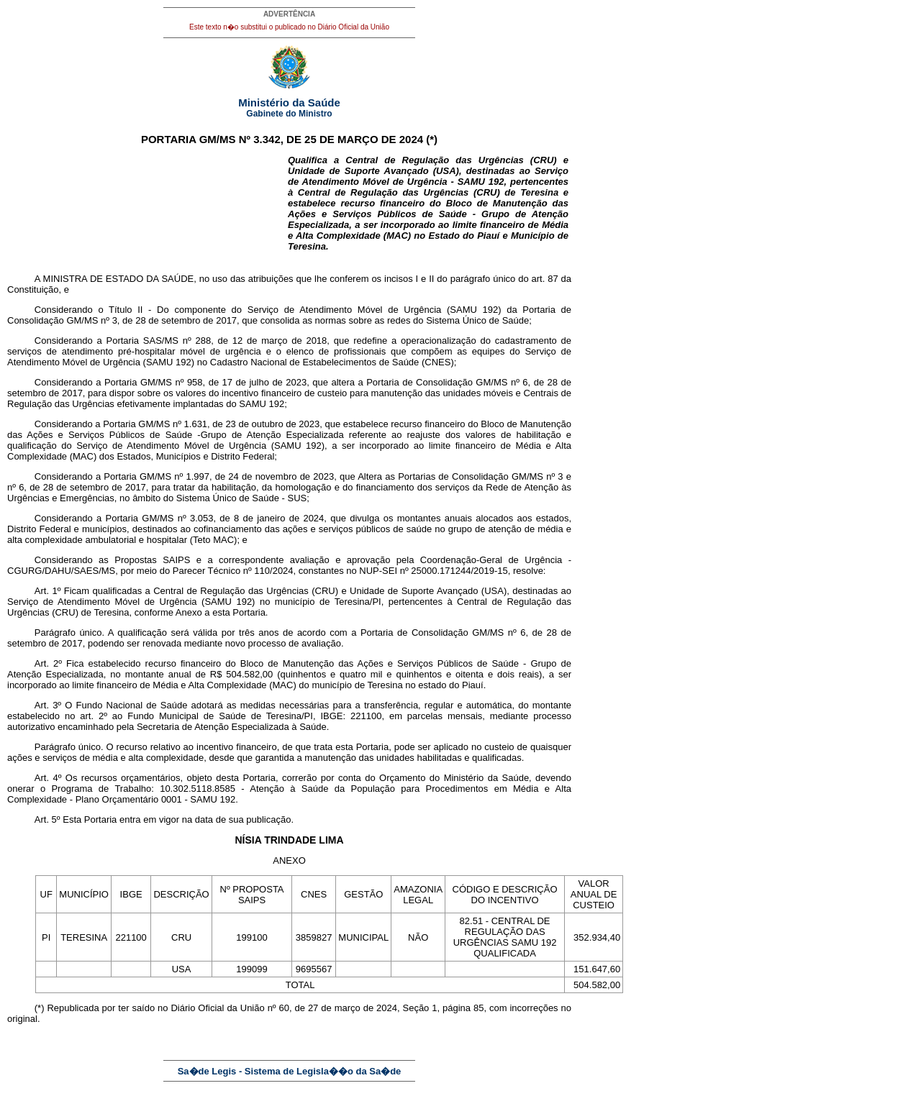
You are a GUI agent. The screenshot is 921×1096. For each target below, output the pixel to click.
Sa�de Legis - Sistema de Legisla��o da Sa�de (289, 1071)
